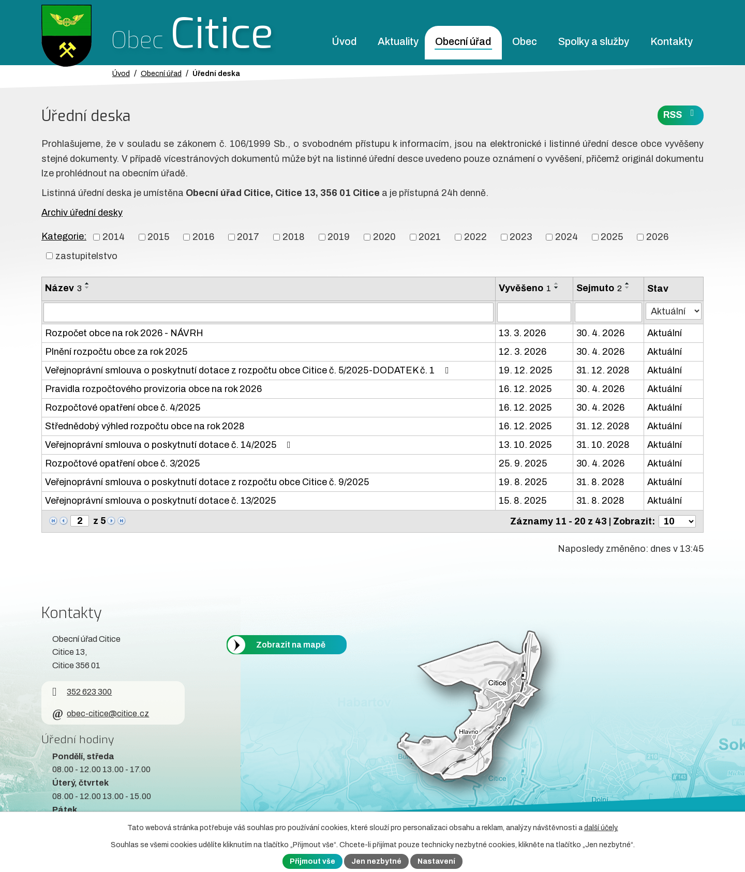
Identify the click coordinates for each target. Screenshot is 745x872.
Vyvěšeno (525, 288)
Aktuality (398, 41)
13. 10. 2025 (525, 445)
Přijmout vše (312, 861)
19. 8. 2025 (523, 482)
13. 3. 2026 (522, 333)
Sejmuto (599, 288)
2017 (248, 237)
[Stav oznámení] (674, 311)
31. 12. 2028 (603, 370)
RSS (680, 114)
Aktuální (664, 333)
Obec (524, 41)
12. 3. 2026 (522, 352)
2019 (338, 237)
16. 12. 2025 (525, 389)
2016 (203, 237)
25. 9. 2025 (523, 463)
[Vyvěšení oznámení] (534, 312)
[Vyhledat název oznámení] (268, 312)
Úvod (344, 41)
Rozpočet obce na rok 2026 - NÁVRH (124, 333)
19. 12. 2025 (525, 370)
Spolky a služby (593, 41)
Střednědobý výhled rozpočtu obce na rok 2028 (145, 426)
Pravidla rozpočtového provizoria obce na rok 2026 (153, 389)
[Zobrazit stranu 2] (79, 521)
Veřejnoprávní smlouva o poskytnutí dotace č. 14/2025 (170, 445)
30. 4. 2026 (600, 333)
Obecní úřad (463, 41)
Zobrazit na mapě (290, 644)
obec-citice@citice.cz (100, 713)
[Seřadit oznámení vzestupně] (87, 283)
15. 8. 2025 (522, 500)
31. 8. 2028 (600, 482)
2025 (612, 237)
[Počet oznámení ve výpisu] (677, 521)
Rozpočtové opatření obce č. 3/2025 (122, 463)
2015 (158, 237)
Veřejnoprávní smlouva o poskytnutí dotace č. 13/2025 (160, 500)
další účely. (601, 828)
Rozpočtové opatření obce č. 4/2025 (122, 407)
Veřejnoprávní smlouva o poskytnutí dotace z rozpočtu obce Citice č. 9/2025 (207, 482)
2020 (384, 237)
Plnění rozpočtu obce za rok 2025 (116, 352)
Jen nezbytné (376, 861)
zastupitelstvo (86, 255)
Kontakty (671, 41)
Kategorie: (63, 236)
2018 (293, 237)
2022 (475, 237)
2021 (430, 237)
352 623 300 (82, 691)
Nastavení (436, 861)
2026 (657, 237)
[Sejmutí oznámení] (608, 312)
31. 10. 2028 (603, 445)
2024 (566, 237)
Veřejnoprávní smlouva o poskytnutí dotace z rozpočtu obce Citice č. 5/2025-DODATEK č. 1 (249, 370)
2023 (521, 237)
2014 (113, 237)
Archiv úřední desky (82, 212)
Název (63, 288)
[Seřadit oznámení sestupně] (87, 287)
